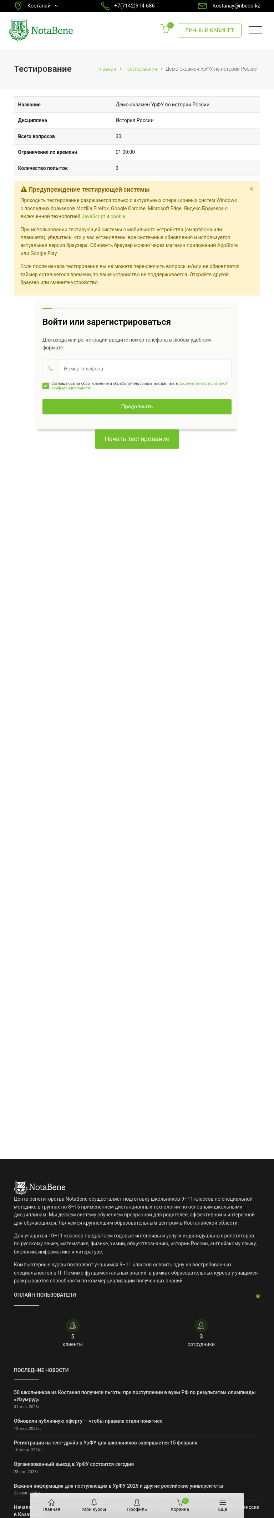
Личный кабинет (209, 30)
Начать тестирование (137, 439)
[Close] (251, 188)
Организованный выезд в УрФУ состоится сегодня (74, 1464)
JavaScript (93, 216)
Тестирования (141, 69)
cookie (118, 216)
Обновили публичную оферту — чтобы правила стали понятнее (88, 1421)
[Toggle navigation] (255, 30)
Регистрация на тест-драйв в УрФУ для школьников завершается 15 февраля (105, 1443)
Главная (106, 69)
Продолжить (137, 406)
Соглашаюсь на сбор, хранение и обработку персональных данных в (135, 385)
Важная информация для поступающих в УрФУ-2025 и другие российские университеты (118, 1486)
